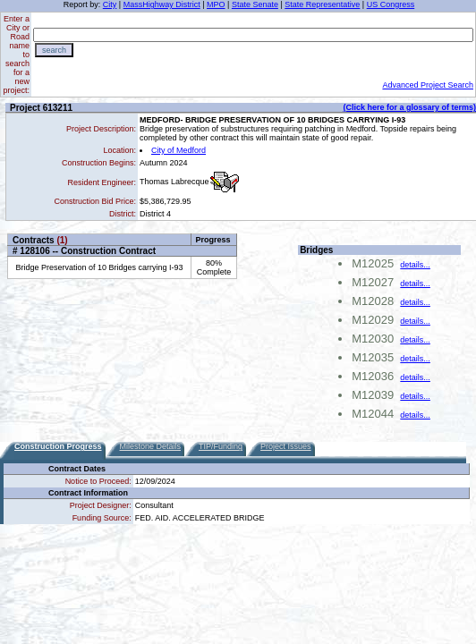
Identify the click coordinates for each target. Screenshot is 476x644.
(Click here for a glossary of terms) (409, 107)
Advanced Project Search (427, 84)
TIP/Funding (220, 446)
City (110, 4)
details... (415, 264)
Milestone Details (151, 446)
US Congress (391, 4)
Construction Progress (58, 446)
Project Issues (285, 446)
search (54, 50)
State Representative (322, 4)
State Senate (255, 4)
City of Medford (178, 150)
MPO (216, 4)
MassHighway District (161, 4)
